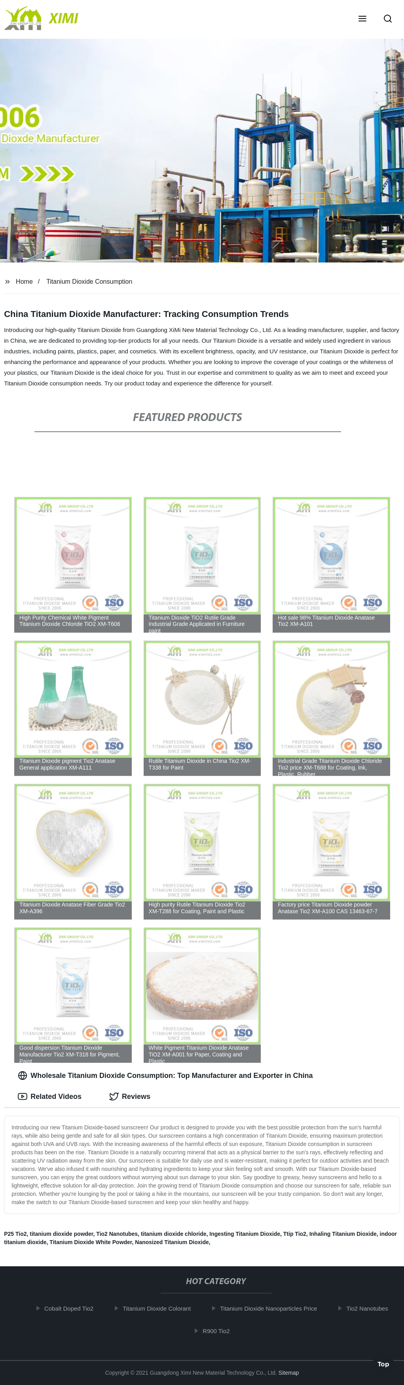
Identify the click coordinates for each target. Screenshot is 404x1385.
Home (24, 281)
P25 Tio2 (15, 1234)
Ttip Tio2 (294, 1234)
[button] (362, 19)
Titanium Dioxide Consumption (89, 281)
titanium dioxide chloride (174, 1234)
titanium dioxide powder (61, 1234)
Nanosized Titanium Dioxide (172, 1242)
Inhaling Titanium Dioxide (343, 1234)
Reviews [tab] (129, 1096)
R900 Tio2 (220, 1330)
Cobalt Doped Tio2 (72, 1308)
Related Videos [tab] (50, 1096)
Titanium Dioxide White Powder (90, 1242)
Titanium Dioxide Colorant (161, 1308)
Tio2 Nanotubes (117, 1234)
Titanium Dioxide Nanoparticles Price (272, 1308)
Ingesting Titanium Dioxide (244, 1234)
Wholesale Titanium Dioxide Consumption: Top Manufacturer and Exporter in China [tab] (165, 1075)
